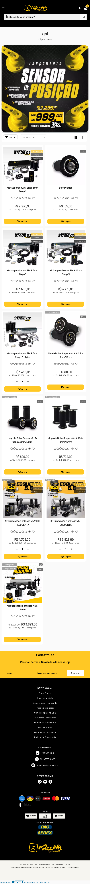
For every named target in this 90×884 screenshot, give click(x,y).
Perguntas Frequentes (45, 717)
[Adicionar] (28, 381)
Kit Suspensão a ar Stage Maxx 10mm (22, 607)
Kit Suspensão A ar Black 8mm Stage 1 (22, 189)
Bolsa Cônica (65, 187)
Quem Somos (45, 693)
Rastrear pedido (45, 698)
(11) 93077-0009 (45, 759)
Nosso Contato (45, 727)
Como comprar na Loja (45, 712)
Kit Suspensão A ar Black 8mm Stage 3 (22, 272)
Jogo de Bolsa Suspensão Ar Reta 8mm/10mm (65, 440)
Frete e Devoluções (45, 707)
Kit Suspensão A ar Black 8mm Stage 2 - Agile (22, 355)
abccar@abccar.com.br (45, 765)
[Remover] (17, 381)
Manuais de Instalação (45, 732)
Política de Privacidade (45, 737)
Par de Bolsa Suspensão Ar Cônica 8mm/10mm (65, 355)
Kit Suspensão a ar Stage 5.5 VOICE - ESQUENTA (22, 522)
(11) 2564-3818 (45, 753)
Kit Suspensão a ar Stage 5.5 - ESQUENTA (65, 522)
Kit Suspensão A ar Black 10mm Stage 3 (66, 272)
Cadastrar (75, 673)
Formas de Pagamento (45, 722)
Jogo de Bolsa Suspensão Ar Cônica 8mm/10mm (22, 440)
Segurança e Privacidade (45, 703)
